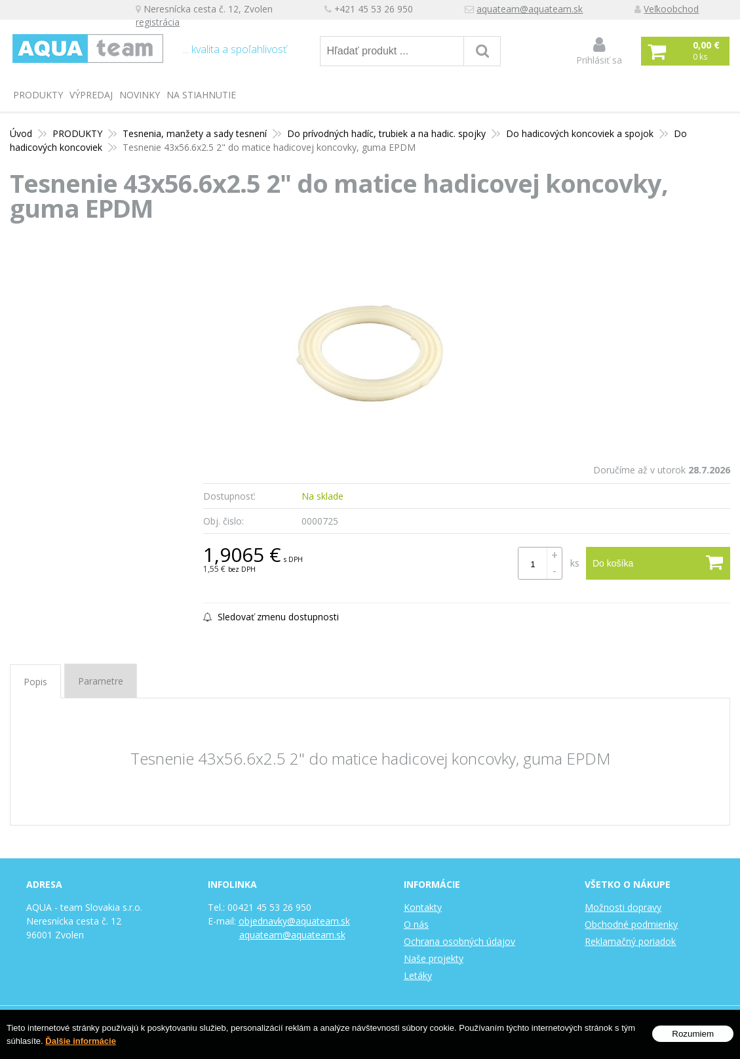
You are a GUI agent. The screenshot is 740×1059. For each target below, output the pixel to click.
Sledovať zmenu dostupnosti (271, 616)
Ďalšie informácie (80, 1041)
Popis (35, 681)
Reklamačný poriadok (630, 941)
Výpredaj (91, 95)
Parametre (100, 681)
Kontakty (423, 907)
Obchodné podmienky (631, 924)
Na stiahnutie (201, 95)
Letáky (418, 975)
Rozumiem (693, 1034)
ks (574, 563)
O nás (416, 924)
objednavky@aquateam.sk (294, 921)
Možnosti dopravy (623, 907)
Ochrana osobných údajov (459, 941)
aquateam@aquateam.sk (549, 10)
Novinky (139, 95)
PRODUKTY (38, 95)
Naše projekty (433, 958)
